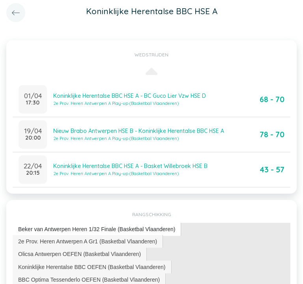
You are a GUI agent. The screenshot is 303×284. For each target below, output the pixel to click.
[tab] (97, 229)
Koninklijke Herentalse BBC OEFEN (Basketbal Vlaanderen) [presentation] (92, 267)
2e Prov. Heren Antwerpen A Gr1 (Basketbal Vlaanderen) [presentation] (87, 241)
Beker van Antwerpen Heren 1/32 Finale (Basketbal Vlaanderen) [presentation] (96, 229)
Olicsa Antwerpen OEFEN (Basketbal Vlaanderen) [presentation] (79, 254)
